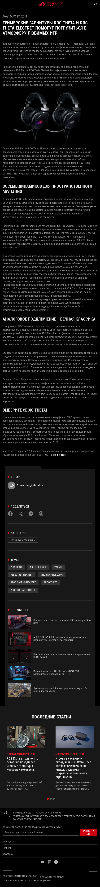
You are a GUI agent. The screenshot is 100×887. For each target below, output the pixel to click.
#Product (16, 567)
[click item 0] (48, 799)
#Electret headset (21, 574)
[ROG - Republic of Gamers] (50, 4)
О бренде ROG (9, 841)
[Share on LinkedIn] (30, 513)
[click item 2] (53, 799)
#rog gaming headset (23, 582)
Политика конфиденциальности (20, 876)
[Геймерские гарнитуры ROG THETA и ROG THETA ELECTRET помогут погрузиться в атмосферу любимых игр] (54, 817)
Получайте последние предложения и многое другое (32, 827)
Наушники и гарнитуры (22, 540)
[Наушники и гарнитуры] (48, 812)
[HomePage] (5, 813)
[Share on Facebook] (10, 513)
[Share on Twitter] (20, 513)
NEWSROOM (8, 854)
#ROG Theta (50, 582)
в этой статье (58, 454)
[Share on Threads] (41, 513)
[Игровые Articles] (22, 812)
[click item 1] (51, 799)
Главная (7, 848)
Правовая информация (51, 876)
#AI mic (58, 567)
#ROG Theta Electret (22, 590)
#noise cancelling (52, 574)
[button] (4, 4)
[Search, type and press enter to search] (95, 4)
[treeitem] (26, 758)
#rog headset (38, 567)
